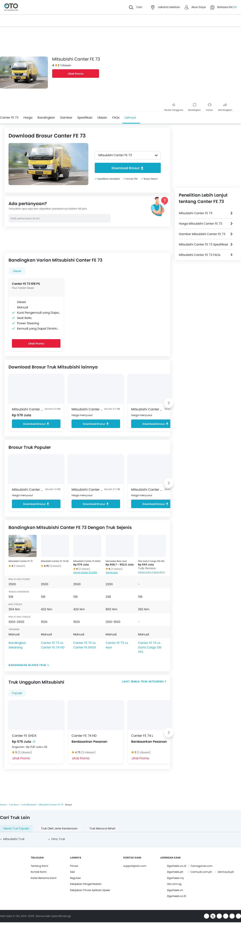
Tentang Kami (39, 866)
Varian (209, 107)
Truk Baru (14, 804)
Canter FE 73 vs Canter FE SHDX (84, 645)
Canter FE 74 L (142, 735)
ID (235, 7)
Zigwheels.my (175, 878)
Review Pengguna (173, 107)
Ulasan (102, 117)
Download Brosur (36, 424)
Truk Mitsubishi (152, 681)
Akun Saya (198, 7)
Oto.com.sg (174, 884)
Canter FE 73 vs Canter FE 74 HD (53, 645)
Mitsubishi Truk (13, 839)
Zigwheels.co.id (176, 866)
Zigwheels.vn (175, 890)
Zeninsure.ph (226, 872)
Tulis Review (147, 568)
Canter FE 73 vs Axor (117, 645)
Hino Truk (58, 839)
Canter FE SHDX (24, 735)
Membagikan (225, 107)
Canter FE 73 (9, 117)
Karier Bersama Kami (43, 878)
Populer (17, 693)
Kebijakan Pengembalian (86, 884)
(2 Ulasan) (84, 569)
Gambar (66, 117)
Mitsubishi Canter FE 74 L (147, 409)
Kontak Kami (38, 872)
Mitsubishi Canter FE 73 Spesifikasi (203, 244)
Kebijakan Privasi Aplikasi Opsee (90, 890)
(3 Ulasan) (55, 566)
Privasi (74, 866)
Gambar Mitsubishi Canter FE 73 (202, 234)
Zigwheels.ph (175, 872)
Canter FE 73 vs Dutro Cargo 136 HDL (149, 647)
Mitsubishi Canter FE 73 (21, 561)
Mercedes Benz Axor (116, 561)
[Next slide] (169, 403)
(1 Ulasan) (19, 566)
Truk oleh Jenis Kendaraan (59, 828)
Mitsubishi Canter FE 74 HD (87, 409)
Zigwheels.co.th (176, 896)
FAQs (115, 117)
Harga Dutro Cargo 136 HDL (152, 572)
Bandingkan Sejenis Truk (27, 665)
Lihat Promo (75, 73)
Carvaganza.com (201, 866)
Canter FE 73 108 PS (26, 284)
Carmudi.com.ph (201, 872)
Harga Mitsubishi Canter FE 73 (200, 223)
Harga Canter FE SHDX (85, 572)
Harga (27, 117)
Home (3, 804)
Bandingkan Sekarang (17, 645)
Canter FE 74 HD (84, 735)
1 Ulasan (65, 65)
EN (231, 7)
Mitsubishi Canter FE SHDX (28, 409)
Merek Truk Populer (16, 828)
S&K (72, 872)
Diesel (17, 271)
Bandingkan (194, 107)
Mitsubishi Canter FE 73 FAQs (199, 255)
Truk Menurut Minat (102, 828)
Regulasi (75, 878)
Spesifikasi (84, 117)
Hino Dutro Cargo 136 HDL (151, 561)
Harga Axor (112, 572)
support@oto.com (134, 866)
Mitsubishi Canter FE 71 (28, 489)
